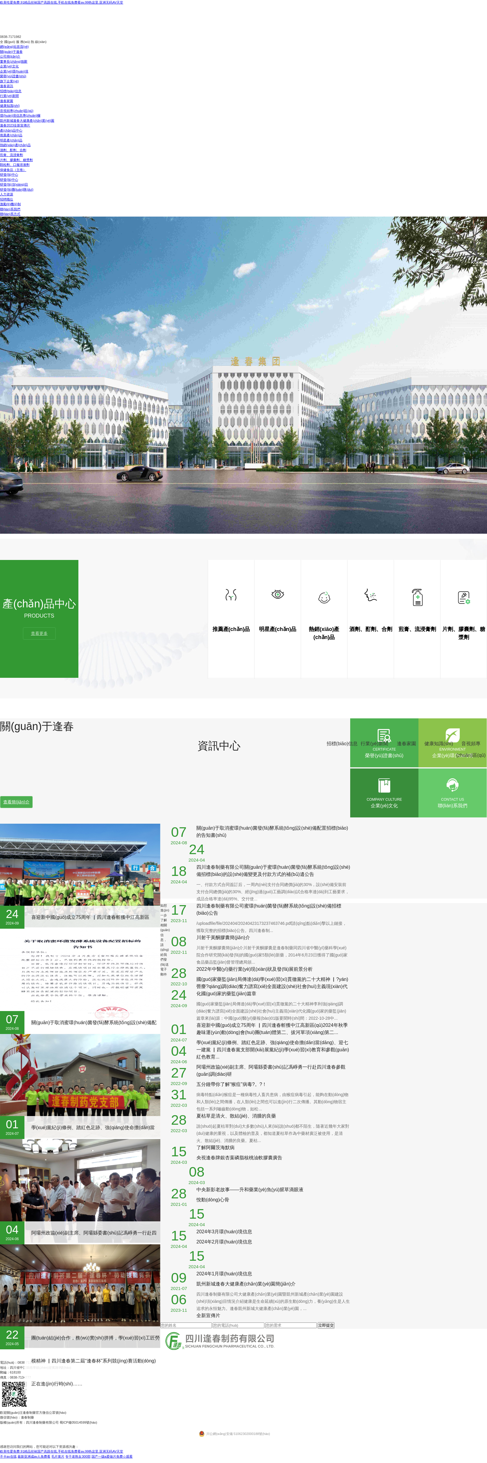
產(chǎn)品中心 (11, 130)
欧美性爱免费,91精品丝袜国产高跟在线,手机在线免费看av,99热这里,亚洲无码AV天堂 (61, 2)
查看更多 (39, 633)
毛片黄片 (57, 1456)
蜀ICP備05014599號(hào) (78, 1422)
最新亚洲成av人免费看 (34, 1456)
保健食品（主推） (13, 170)
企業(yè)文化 (9, 66)
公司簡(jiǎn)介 (10, 56)
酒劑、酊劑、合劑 (13, 150)
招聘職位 (6, 199)
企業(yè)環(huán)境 (14, 71)
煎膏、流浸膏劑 (11, 155)
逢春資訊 (6, 86)
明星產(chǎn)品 (11, 140)
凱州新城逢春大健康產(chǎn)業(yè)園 (27, 120)
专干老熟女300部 (77, 1456)
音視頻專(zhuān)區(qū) (16, 110)
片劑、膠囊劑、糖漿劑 (16, 160)
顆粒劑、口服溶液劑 (15, 164)
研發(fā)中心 (9, 174)
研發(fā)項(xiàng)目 (14, 184)
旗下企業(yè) (9, 81)
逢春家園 (6, 101)
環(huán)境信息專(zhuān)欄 (20, 115)
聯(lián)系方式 (10, 214)
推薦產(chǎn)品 (11, 135)
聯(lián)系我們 (10, 209)
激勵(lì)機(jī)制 (10, 204)
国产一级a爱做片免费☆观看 (112, 1456)
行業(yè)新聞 (9, 96)
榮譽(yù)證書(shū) (13, 76)
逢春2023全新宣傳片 (15, 125)
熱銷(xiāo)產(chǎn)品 (15, 145)
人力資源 (6, 194)
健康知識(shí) (10, 105)
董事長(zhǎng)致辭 (13, 61)
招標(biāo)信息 (10, 91)
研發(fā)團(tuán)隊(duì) (16, 189)
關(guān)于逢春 (11, 51)
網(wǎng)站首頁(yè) (14, 46)
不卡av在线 (8, 1456)
